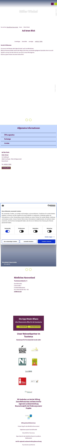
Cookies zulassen (46, 241)
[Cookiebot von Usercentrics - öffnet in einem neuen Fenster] (48, 206)
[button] (41, 4)
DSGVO (18, 441)
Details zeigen (48, 237)
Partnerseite (36, 444)
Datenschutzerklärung (34, 441)
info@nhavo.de (18, 277)
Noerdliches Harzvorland (12, 27)
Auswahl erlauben (28, 241)
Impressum (24, 441)
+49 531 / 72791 (38, 41)
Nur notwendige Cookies (10, 241)
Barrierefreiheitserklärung (24, 444)
